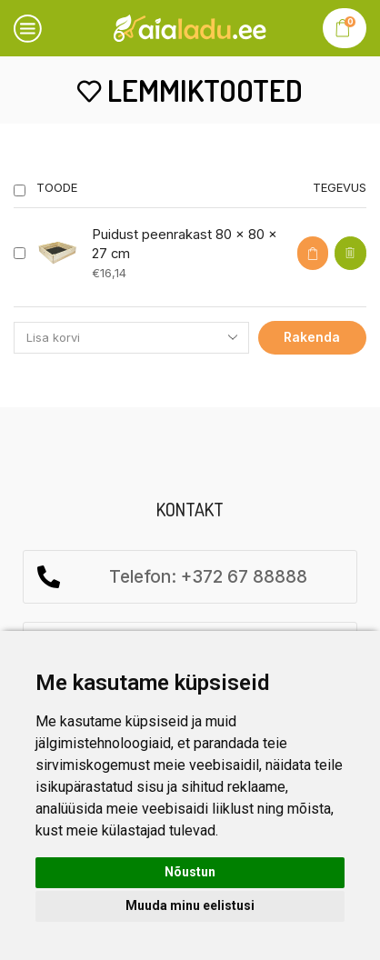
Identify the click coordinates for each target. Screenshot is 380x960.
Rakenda (312, 337)
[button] (312, 253)
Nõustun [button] (190, 872)
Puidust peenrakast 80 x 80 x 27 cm (184, 244)
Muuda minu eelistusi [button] (190, 905)
